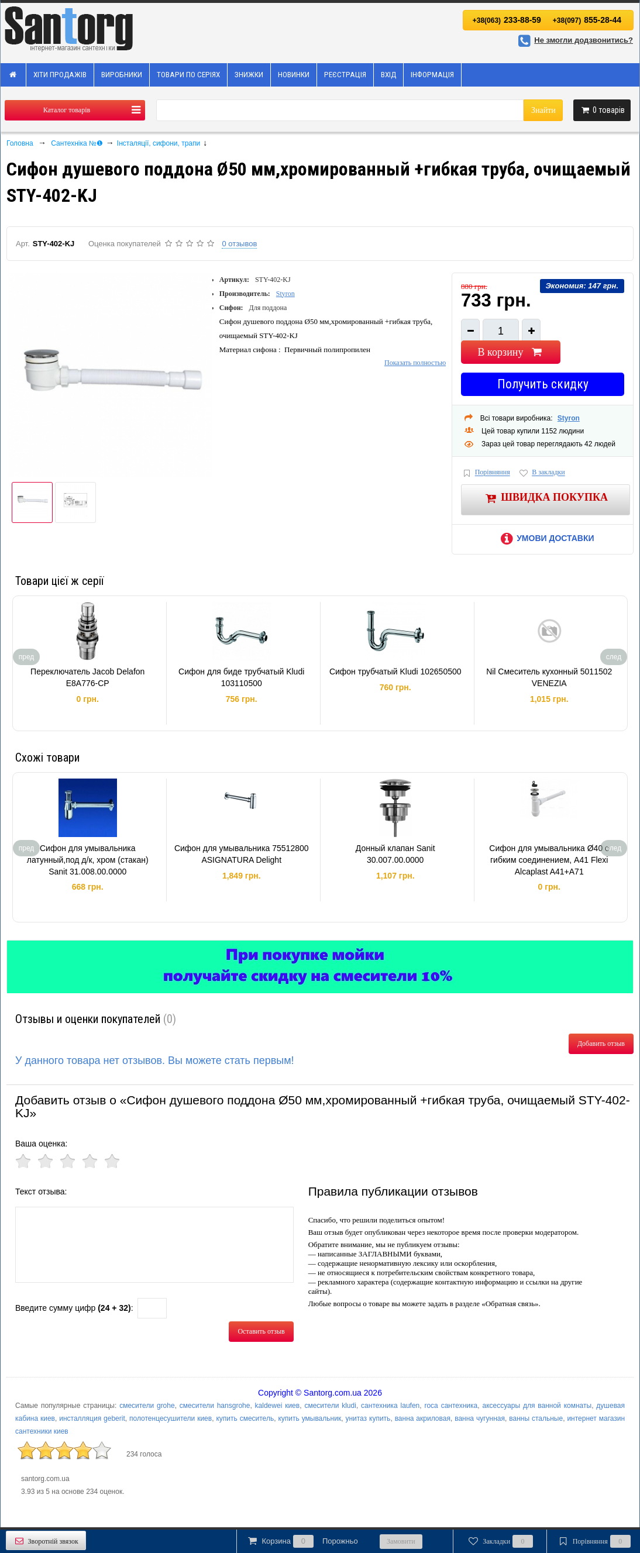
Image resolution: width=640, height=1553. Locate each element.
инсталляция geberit (92, 1418)
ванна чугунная (480, 1418)
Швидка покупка (545, 498)
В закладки (541, 472)
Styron (285, 294)
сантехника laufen (390, 1406)
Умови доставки (545, 538)
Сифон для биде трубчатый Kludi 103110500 (241, 677)
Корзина (302, 1541)
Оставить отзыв (261, 1331)
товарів (602, 110)
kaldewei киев (277, 1406)
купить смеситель (245, 1418)
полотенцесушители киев (170, 1418)
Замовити (401, 1541)
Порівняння (485, 472)
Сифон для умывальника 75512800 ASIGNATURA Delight (241, 854)
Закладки (500, 1541)
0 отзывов (239, 243)
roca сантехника (450, 1406)
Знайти (543, 110)
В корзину (511, 352)
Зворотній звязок (45, 1541)
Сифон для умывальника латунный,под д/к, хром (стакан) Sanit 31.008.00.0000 (88, 859)
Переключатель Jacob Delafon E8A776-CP (87, 677)
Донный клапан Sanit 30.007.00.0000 (395, 854)
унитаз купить (367, 1418)
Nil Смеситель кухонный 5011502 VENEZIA (549, 677)
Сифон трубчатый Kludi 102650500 (395, 671)
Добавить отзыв (601, 1043)
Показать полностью (415, 363)
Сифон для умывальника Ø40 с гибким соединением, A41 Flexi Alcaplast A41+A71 (549, 859)
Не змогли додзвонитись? (574, 40)
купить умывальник (309, 1418)
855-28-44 (587, 20)
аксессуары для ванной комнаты (536, 1406)
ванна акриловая (422, 1418)
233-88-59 (507, 20)
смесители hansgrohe (215, 1406)
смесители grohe (147, 1406)
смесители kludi (330, 1406)
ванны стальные (536, 1418)
